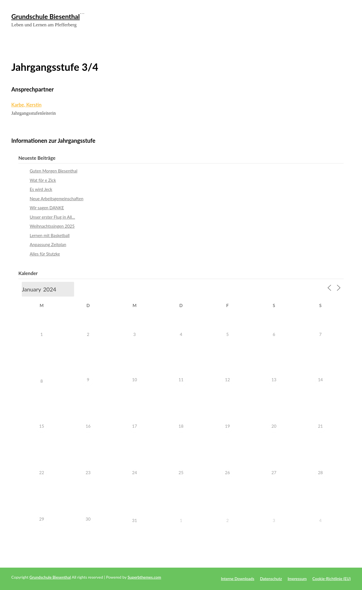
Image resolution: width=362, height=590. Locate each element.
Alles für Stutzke (45, 253)
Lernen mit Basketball (50, 235)
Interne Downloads (237, 578)
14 (320, 379)
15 (41, 426)
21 (320, 426)
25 (180, 472)
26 (227, 472)
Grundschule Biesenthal (45, 16)
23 (88, 472)
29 (41, 518)
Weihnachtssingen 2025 (52, 226)
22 (41, 472)
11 (180, 379)
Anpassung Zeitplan (48, 244)
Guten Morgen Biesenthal (53, 170)
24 (134, 472)
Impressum (297, 578)
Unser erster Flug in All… (52, 217)
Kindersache (340, 42)
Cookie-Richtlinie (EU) (331, 578)
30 (88, 518)
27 (274, 472)
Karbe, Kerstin (26, 105)
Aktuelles (265, 42)
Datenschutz (271, 578)
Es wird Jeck (41, 189)
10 (134, 379)
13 (274, 379)
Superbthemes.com (144, 577)
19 (227, 426)
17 (134, 426)
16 (88, 426)
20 (274, 426)
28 (320, 472)
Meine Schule (284, 42)
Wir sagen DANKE (47, 207)
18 (180, 426)
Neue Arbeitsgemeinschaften (56, 198)
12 (227, 379)
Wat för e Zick (43, 180)
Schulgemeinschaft (312, 42)
